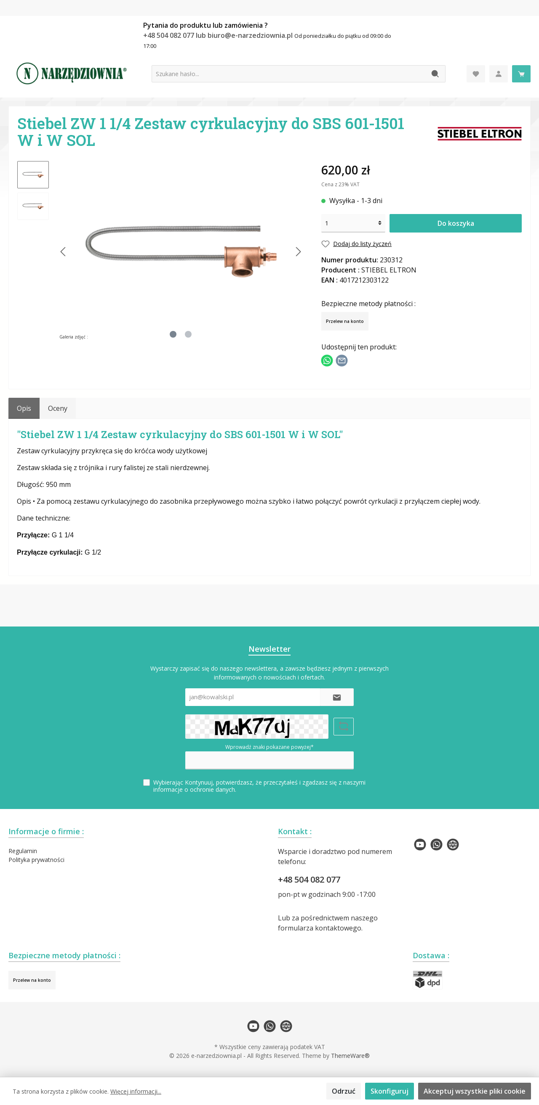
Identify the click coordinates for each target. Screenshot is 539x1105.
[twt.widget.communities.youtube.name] (420, 844)
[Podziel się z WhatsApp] (327, 359)
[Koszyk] (521, 73)
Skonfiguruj (389, 1091)
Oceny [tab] (57, 408)
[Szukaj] (436, 73)
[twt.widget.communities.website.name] (453, 844)
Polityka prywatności (36, 860)
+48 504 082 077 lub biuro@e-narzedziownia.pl (218, 35)
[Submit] (337, 697)
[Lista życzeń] (476, 73)
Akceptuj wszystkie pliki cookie (475, 1091)
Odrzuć (343, 1091)
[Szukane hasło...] (289, 73)
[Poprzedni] (63, 251)
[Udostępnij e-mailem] (341, 359)
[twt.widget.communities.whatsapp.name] (436, 844)
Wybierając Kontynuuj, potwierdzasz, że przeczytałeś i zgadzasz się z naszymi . (259, 785)
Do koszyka (456, 223)
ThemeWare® (350, 1056)
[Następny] (298, 251)
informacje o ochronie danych (194, 789)
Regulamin (22, 851)
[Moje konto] (498, 73)
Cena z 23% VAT (340, 184)
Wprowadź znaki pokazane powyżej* (269, 747)
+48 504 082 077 (309, 879)
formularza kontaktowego (319, 928)
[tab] (24, 408)
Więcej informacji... (135, 1091)
